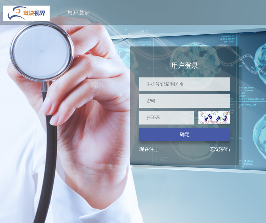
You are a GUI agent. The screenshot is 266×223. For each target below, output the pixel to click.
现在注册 (149, 149)
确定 (185, 134)
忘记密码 (220, 149)
